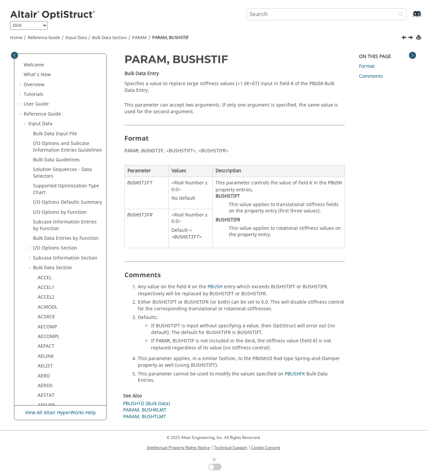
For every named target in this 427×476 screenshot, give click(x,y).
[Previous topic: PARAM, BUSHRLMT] (404, 38)
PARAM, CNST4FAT (63, 334)
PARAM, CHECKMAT (64, 216)
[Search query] (327, 14)
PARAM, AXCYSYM (62, 89)
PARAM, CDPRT (59, 197)
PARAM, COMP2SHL (64, 354)
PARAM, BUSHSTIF (170, 38)
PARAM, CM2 (56, 285)
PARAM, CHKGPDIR (63, 236)
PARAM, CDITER (59, 177)
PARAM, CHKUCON (63, 256)
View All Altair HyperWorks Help (60, 412)
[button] (39, 60)
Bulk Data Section (109, 38)
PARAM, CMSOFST (62, 325)
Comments (371, 76)
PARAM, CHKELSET (62, 226)
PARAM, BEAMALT (62, 109)
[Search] (399, 14)
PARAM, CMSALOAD (64, 295)
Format (367, 66)
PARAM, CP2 (55, 403)
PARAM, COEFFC (60, 344)
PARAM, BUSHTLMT (63, 148)
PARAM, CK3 (56, 276)
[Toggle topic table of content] (412, 55)
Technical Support (230, 448)
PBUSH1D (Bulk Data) (146, 403)
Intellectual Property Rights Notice (178, 448)
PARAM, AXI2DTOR (63, 99)
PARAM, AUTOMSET (64, 59)
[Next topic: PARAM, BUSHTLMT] (411, 38)
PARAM (139, 38)
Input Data (76, 38)
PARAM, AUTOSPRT (63, 79)
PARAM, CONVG (59, 383)
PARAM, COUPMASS (64, 393)
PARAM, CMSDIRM (62, 305)
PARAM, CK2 (56, 266)
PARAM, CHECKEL (61, 207)
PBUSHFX (295, 373)
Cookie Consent (265, 448)
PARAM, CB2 (56, 167)
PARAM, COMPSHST (64, 364)
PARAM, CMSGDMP (63, 315)
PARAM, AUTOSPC (62, 69)
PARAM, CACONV (61, 158)
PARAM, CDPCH (59, 187)
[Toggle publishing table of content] (14, 55)
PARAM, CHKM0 (59, 246)
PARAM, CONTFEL (61, 374)
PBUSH (215, 286)
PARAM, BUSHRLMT (64, 128)
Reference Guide (44, 38)
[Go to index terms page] (409, 17)
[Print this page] (419, 37)
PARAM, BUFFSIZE (62, 119)
